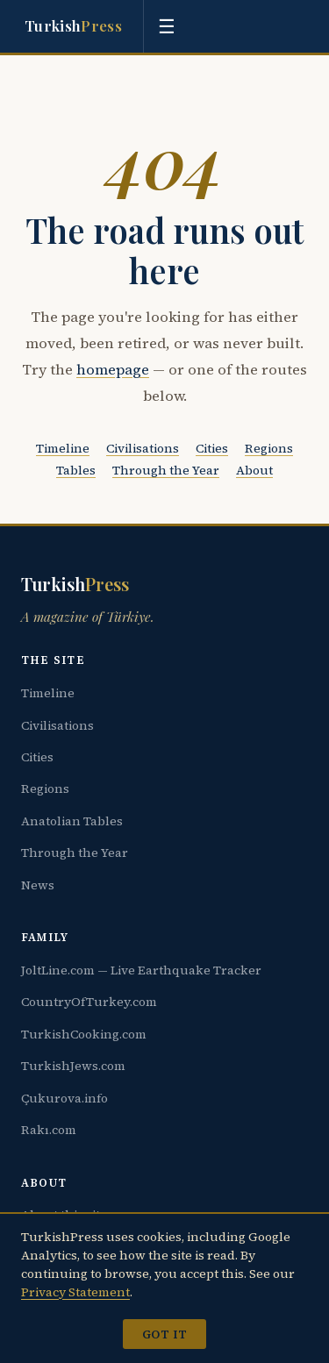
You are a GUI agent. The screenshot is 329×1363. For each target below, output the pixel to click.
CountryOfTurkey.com (89, 1001)
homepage (112, 370)
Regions (269, 448)
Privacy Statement (75, 1292)
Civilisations (142, 448)
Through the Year (165, 470)
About (254, 470)
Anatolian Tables (72, 821)
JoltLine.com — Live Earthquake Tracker (141, 970)
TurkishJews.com (73, 1065)
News (37, 885)
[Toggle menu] (167, 26)
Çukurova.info (64, 1098)
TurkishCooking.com (84, 1034)
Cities (212, 448)
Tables (76, 470)
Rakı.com (48, 1129)
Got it (164, 1334)
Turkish (73, 26)
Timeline (62, 448)
